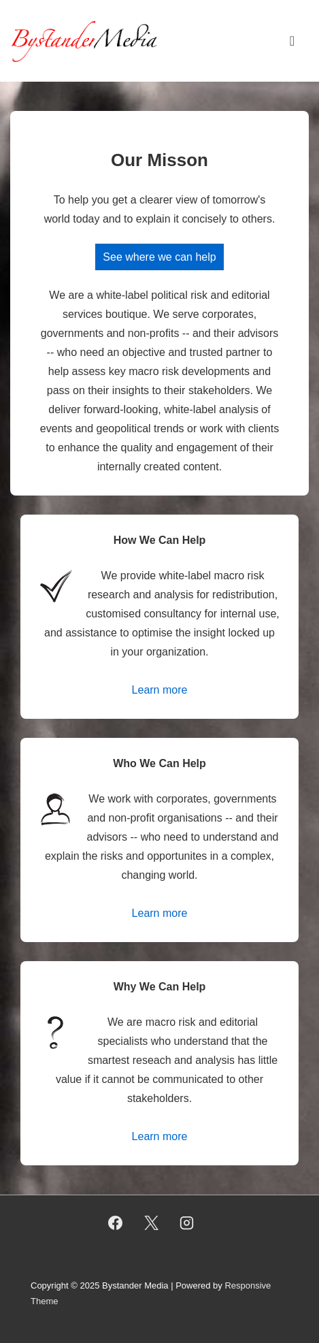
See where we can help (159, 257)
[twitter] (151, 1223)
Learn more (160, 690)
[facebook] (115, 1223)
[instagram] (187, 1223)
